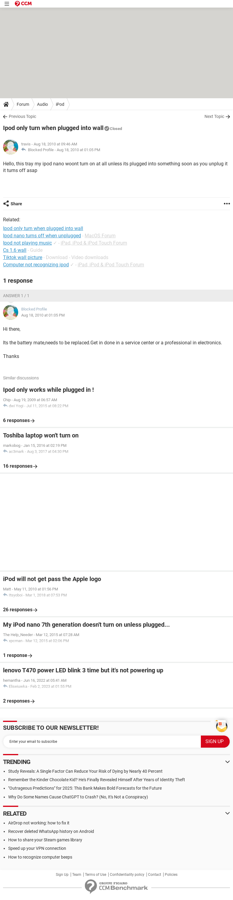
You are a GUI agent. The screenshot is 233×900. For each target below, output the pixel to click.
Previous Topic (22, 116)
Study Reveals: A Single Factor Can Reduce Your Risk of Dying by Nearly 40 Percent (85, 771)
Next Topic (214, 116)
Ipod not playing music (27, 243)
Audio (42, 104)
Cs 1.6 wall (14, 250)
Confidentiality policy (127, 874)
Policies (171, 874)
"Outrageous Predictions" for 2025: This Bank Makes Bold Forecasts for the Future (85, 788)
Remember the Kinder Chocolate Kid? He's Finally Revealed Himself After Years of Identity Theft (96, 779)
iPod (60, 104)
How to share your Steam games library (45, 839)
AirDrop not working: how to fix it (38, 822)
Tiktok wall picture (22, 257)
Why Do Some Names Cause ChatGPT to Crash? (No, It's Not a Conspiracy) (78, 796)
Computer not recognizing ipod (36, 265)
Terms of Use (95, 874)
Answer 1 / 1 (16, 295)
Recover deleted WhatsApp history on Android (51, 831)
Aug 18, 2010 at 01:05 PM (78, 150)
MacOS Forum (100, 236)
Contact (154, 874)
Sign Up (62, 874)
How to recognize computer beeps (40, 857)
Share (16, 203)
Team (76, 874)
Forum (23, 104)
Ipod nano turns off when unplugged (42, 236)
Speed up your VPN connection (37, 848)
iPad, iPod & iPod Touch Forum (94, 243)
